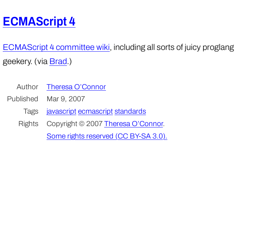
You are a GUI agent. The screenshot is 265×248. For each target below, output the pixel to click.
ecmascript (95, 111)
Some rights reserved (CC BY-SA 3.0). (107, 136)
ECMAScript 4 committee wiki (56, 47)
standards (130, 111)
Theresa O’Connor (76, 87)
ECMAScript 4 (39, 21)
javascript (61, 111)
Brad (58, 61)
